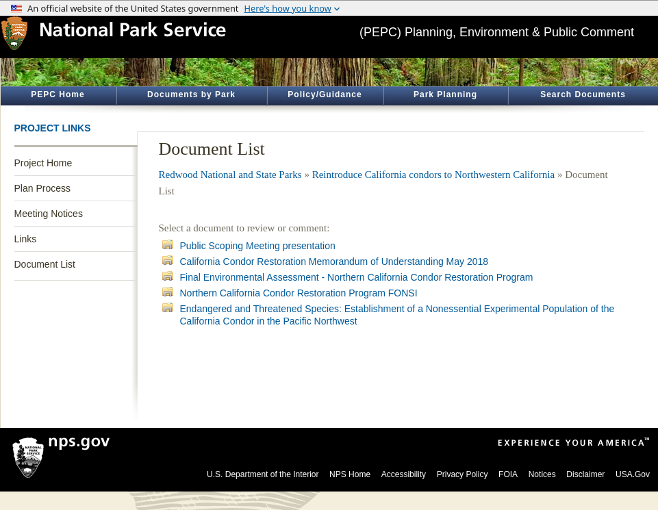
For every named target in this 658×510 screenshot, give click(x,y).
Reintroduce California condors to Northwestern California (433, 174)
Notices (542, 474)
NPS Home (349, 474)
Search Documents (583, 94)
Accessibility (403, 474)
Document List (44, 264)
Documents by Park (191, 94)
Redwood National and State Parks (230, 174)
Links (25, 238)
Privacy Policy (462, 474)
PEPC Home (57, 94)
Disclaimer (585, 474)
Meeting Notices (48, 213)
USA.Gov (633, 474)
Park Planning (445, 94)
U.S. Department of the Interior (262, 474)
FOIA (508, 474)
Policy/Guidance (325, 94)
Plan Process (42, 188)
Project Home (43, 162)
